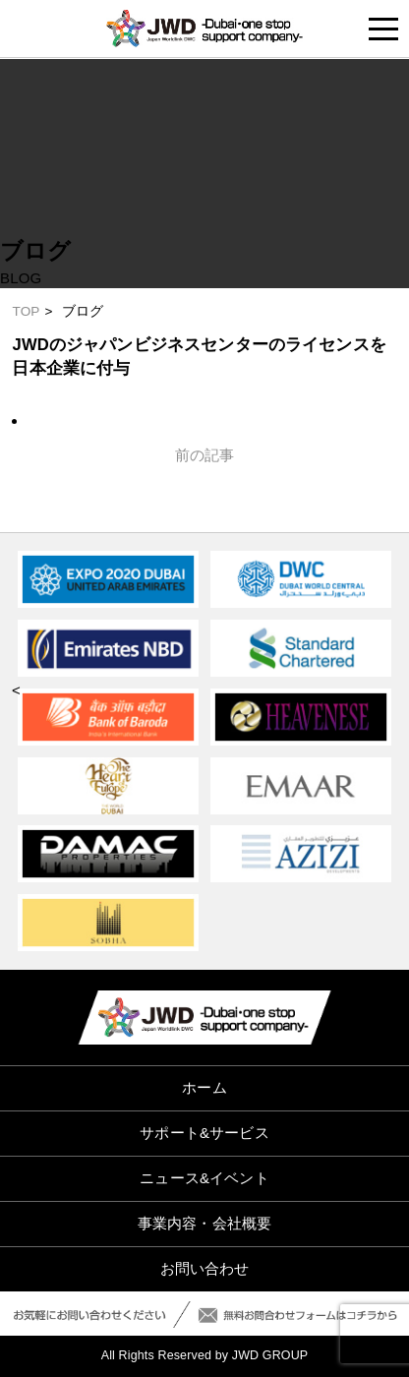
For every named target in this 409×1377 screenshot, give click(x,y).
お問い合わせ (205, 1268)
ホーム (204, 1087)
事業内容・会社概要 (204, 1223)
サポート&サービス (204, 1132)
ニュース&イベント (204, 1177)
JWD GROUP (270, 1355)
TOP (25, 311)
